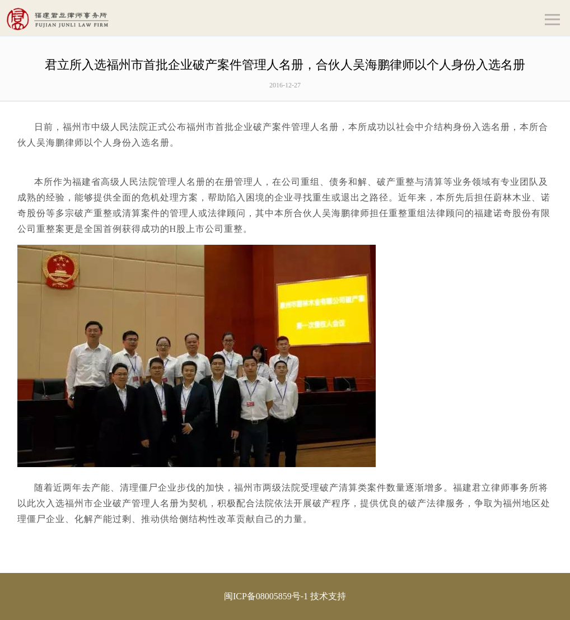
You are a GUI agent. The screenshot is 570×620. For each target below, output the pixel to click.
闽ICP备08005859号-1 (266, 596)
